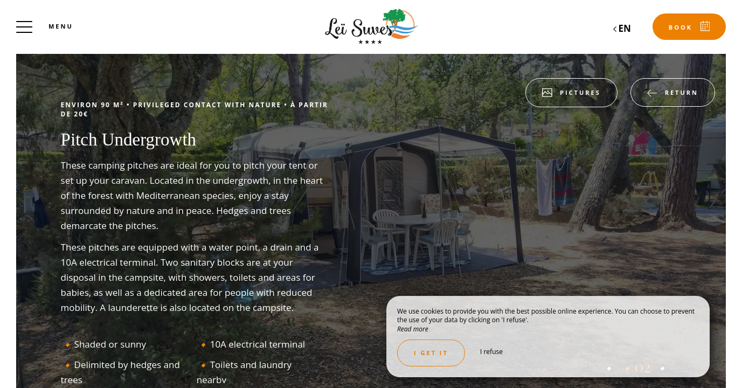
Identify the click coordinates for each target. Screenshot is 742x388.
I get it (431, 353)
